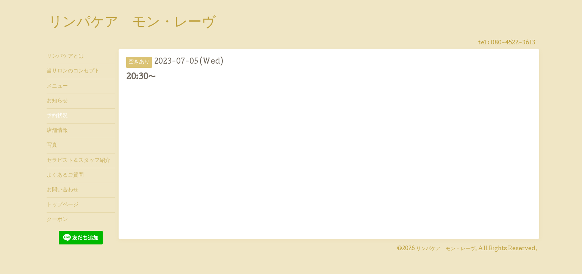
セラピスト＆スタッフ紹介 (78, 161)
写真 (52, 145)
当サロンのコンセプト (73, 71)
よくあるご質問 (65, 175)
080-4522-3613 (513, 43)
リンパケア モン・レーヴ (132, 23)
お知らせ (57, 101)
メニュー (57, 86)
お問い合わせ (62, 190)
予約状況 (57, 116)
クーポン (57, 220)
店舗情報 (57, 131)
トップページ (62, 205)
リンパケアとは (65, 56)
